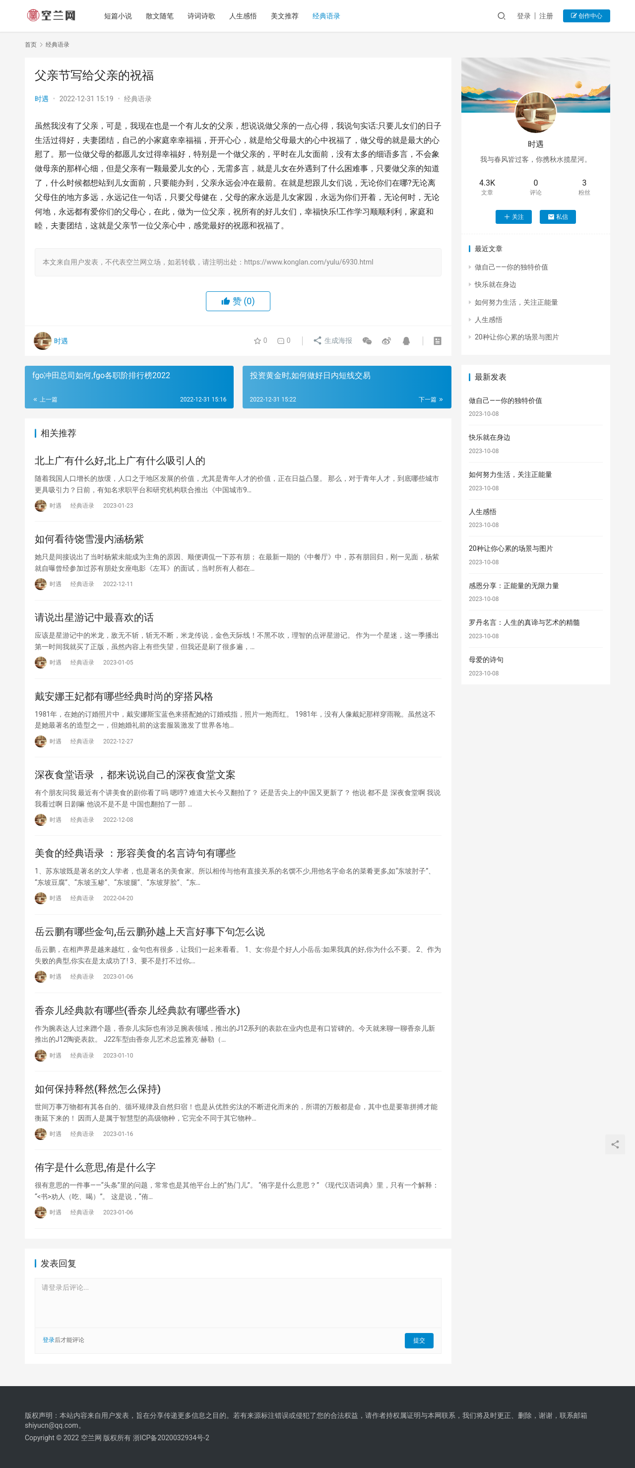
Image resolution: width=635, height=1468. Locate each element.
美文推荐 (286, 16)
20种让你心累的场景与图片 (517, 337)
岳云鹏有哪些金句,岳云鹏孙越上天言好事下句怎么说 (150, 934)
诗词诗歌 (202, 16)
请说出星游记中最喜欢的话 (94, 618)
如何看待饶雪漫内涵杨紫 (89, 539)
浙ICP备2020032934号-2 (171, 1438)
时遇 (42, 99)
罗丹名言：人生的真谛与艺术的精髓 (524, 622)
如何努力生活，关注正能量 (516, 302)
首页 (31, 44)
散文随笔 (161, 16)
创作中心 (586, 15)
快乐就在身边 (495, 284)
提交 (420, 1343)
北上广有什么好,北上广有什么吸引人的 (120, 461)
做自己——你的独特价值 (511, 267)
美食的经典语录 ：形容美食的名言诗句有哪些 (135, 855)
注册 (546, 16)
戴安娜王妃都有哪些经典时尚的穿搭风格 (124, 697)
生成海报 (331, 341)
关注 (514, 216)
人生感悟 (244, 16)
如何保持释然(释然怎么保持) (98, 1092)
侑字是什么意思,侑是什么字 (95, 1171)
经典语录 (327, 16)
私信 (558, 216)
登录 (524, 16)
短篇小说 (119, 16)
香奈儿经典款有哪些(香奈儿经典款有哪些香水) (137, 1013)
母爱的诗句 (486, 660)
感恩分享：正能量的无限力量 (514, 586)
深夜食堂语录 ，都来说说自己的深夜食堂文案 (135, 776)
